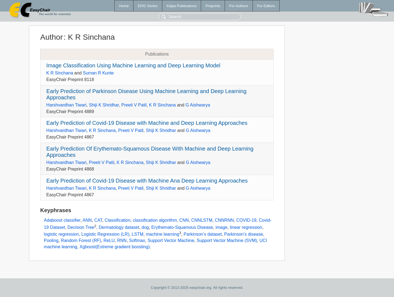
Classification (117, 220)
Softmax (137, 240)
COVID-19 (246, 220)
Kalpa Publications (182, 6)
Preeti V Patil (133, 105)
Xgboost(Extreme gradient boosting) (115, 246)
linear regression (246, 227)
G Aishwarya (198, 105)
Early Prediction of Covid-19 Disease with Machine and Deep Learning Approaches (146, 123)
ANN (87, 220)
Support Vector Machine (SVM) (227, 240)
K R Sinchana (59, 73)
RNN (122, 240)
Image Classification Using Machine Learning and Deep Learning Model (133, 65)
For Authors (238, 6)
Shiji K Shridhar (104, 105)
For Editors (266, 6)
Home (124, 6)
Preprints (212, 6)
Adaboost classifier (62, 220)
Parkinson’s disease (243, 234)
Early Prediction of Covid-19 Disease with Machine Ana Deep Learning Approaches (147, 181)
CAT (98, 220)
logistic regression (61, 234)
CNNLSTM (201, 220)
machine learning (162, 234)
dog (145, 227)
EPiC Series (148, 6)
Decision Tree (81, 227)
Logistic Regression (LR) (105, 234)
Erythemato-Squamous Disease (182, 227)
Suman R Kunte (98, 73)
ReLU (109, 240)
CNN (184, 220)
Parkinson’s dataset (203, 234)
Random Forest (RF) (81, 240)
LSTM (137, 234)
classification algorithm (155, 220)
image (222, 227)
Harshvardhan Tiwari (66, 105)
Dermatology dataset (119, 227)
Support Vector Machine (170, 240)
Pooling (51, 240)
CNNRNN (224, 220)
